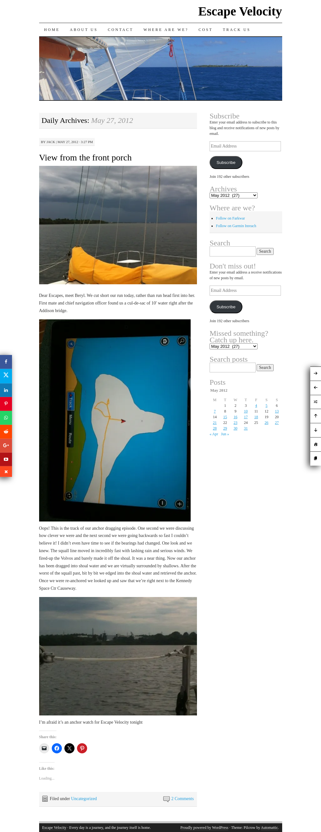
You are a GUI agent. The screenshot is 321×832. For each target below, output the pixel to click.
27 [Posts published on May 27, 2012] (277, 422)
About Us (84, 29)
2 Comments (182, 798)
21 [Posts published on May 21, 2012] (215, 422)
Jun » (225, 434)
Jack (50, 142)
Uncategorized (84, 798)
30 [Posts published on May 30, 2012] (235, 428)
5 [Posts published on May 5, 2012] (266, 405)
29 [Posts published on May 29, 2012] (225, 428)
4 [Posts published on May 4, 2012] (256, 405)
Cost (206, 29)
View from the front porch (85, 157)
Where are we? (165, 29)
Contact (121, 29)
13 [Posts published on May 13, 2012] (277, 411)
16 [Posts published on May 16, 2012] (235, 417)
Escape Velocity (240, 11)
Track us (237, 29)
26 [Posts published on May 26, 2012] (266, 422)
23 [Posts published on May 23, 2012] (235, 422)
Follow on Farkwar (230, 218)
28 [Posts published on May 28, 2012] (215, 428)
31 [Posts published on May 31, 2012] (246, 428)
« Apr (214, 434)
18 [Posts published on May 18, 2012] (256, 417)
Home (52, 29)
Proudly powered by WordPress (205, 827)
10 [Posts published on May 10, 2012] (246, 411)
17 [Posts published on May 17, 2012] (246, 417)
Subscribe (226, 162)
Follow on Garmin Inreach (236, 226)
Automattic (269, 827)
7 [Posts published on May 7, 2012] (215, 411)
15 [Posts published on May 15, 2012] (225, 417)
